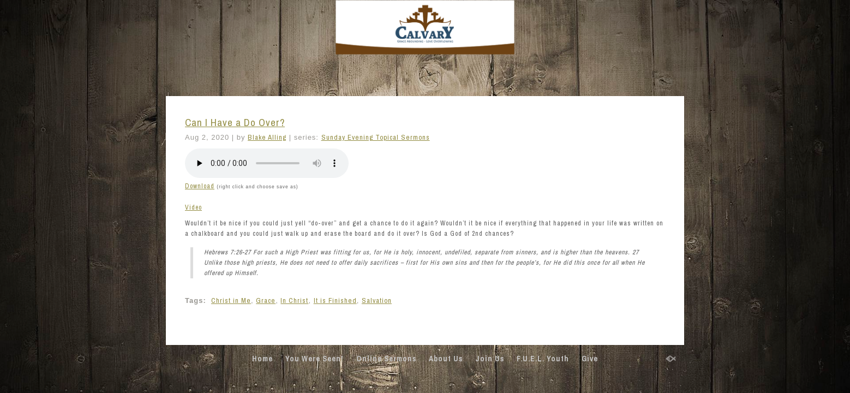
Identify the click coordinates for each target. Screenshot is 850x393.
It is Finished (335, 300)
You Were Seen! (314, 359)
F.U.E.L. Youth (543, 359)
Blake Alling (267, 137)
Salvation (377, 300)
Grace (266, 300)
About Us (446, 359)
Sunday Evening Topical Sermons (375, 137)
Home (262, 359)
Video (193, 207)
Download (199, 186)
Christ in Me (231, 300)
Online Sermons (386, 359)
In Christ (294, 300)
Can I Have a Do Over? (235, 122)
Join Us (489, 359)
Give (590, 359)
